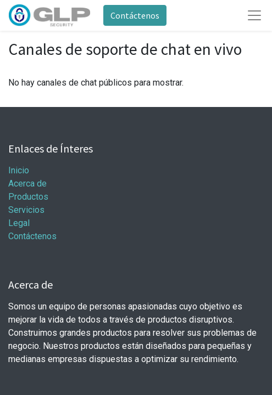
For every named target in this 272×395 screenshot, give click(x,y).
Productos (28, 196)
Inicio (18, 170)
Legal (19, 223)
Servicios (26, 210)
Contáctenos (134, 15)
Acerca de (27, 183)
